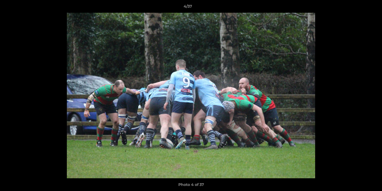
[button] (360, 7)
